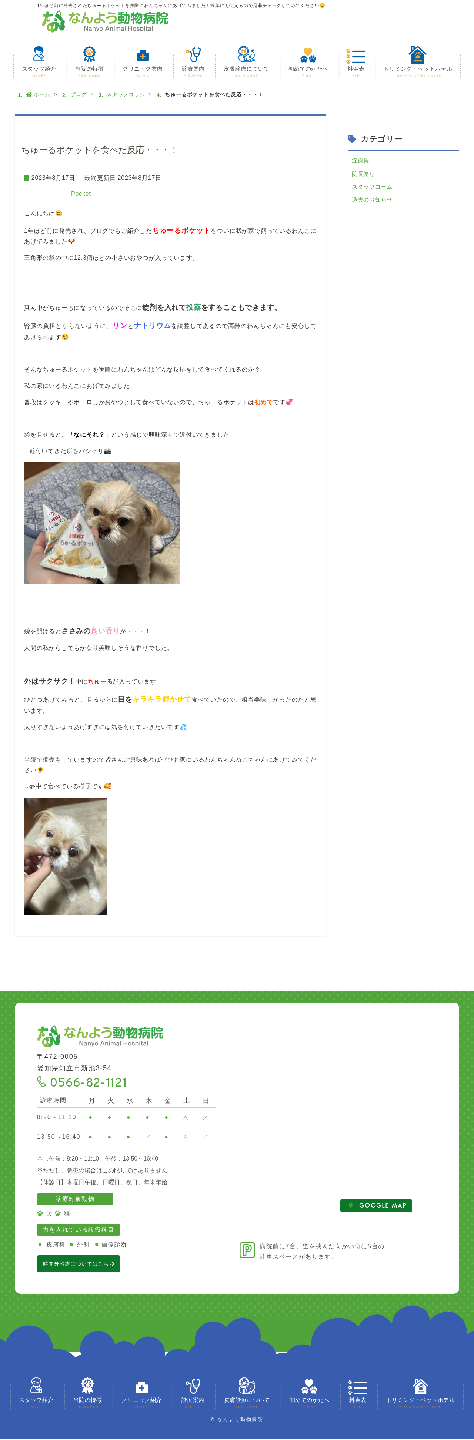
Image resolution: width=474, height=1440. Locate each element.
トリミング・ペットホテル (418, 72)
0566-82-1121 (88, 1083)
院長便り (364, 175)
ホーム (38, 94)
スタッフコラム (126, 94)
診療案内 (193, 72)
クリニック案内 (143, 72)
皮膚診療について (247, 72)
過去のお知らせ (373, 203)
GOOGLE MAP (378, 1205)
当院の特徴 (89, 72)
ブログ (78, 94)
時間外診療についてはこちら (94, 1264)
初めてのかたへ (308, 72)
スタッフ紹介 (39, 72)
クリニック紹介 (141, 1404)
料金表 (355, 72)
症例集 (361, 161)
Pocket (81, 194)
